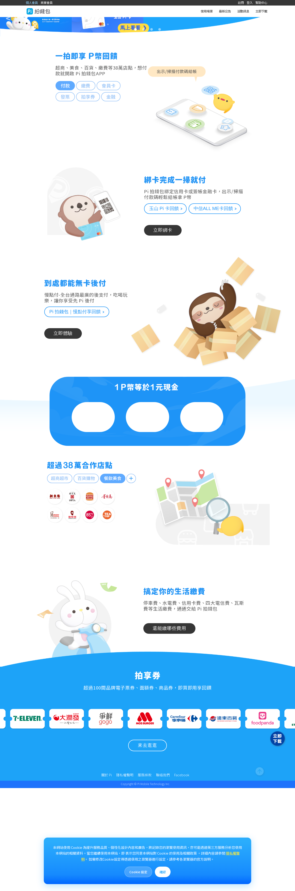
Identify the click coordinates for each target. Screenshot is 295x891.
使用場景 (207, 11)
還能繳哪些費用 (169, 730)
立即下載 (261, 11)
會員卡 (108, 188)
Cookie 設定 (135, 882)
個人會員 (32, 2)
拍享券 (88, 199)
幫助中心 (261, 2)
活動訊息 (243, 11)
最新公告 (225, 11)
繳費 (85, 188)
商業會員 (47, 2)
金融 (110, 199)
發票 (65, 199)
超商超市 (59, 581)
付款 (65, 188)
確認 (166, 882)
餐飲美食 (112, 581)
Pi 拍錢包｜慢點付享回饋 (77, 414)
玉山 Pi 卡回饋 (166, 311)
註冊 (241, 2)
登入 (250, 2)
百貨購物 (86, 581)
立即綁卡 (162, 332)
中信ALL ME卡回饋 (215, 311)
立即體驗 (63, 435)
